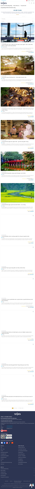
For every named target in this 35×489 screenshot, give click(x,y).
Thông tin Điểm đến (21, 447)
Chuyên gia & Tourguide (5, 455)
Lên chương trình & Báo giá (22, 450)
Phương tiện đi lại (3, 457)
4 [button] (16, 408)
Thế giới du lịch (20, 452)
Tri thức (2, 450)
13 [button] (22, 408)
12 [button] (20, 408)
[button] (23, 408)
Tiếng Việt (28, 0)
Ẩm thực (2, 459)
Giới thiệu (6, 481)
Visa (1, 460)
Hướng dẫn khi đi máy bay (22, 462)
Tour (1, 447)
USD (33, 0)
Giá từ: (29, 52)
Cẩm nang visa (20, 460)
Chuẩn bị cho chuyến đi (22, 457)
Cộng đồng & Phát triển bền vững (8, 7)
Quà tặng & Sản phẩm (4, 452)
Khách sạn (2, 464)
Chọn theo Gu (16, 5)
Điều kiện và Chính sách (18, 481)
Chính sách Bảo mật (26, 481)
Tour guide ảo (20, 459)
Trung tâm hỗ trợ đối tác (5, 477)
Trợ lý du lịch (23, 5)
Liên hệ (11, 481)
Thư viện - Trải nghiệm (21, 455)
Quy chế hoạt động (17, 482)
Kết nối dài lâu (20, 464)
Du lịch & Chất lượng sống (6, 5)
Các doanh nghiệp (4, 473)
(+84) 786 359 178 (3, 0)
